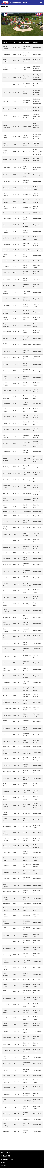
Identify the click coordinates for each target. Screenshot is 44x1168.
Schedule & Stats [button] (7, 1159)
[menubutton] (41, 2)
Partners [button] (4, 1165)
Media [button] (3, 1162)
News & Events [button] (6, 1153)
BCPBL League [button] (5, 1156)
